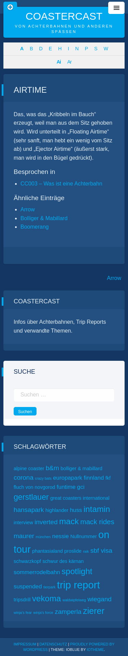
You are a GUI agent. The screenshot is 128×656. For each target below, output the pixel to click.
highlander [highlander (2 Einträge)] (56, 510)
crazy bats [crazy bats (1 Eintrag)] (43, 478)
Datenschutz (53, 644)
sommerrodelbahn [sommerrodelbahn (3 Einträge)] (37, 572)
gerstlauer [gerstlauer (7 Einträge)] (31, 497)
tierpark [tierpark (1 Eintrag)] (49, 587)
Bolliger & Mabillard (44, 218)
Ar (69, 62)
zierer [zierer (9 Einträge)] (93, 611)
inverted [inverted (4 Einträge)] (45, 522)
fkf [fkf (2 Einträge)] (108, 478)
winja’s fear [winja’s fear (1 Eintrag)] (23, 612)
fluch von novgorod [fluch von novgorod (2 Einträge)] (34, 487)
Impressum (25, 644)
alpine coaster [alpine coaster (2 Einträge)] (29, 468)
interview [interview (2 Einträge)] (23, 522)
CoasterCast (64, 16)
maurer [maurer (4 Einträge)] (24, 535)
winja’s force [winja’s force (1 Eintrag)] (43, 612)
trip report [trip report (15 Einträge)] (78, 584)
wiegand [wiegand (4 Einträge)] (99, 599)
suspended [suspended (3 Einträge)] (28, 586)
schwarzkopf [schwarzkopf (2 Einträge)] (27, 561)
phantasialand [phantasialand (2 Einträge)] (47, 551)
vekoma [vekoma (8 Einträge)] (46, 598)
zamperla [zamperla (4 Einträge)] (68, 611)
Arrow (27, 209)
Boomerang (34, 227)
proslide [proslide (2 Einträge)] (72, 551)
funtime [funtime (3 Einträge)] (66, 487)
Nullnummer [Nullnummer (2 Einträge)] (83, 536)
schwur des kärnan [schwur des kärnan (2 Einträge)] (63, 561)
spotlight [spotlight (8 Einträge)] (76, 571)
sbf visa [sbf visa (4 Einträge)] (101, 550)
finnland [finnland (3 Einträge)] (94, 478)
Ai (59, 62)
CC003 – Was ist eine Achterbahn (61, 184)
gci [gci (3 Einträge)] (81, 487)
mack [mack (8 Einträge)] (69, 521)
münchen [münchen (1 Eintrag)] (43, 537)
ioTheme (95, 650)
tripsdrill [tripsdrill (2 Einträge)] (22, 599)
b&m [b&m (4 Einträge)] (52, 468)
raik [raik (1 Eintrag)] (86, 551)
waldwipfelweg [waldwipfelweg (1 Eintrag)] (74, 600)
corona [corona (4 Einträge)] (23, 477)
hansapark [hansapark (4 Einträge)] (29, 509)
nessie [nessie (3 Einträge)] (60, 536)
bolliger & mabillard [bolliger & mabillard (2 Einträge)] (81, 468)
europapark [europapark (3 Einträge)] (67, 478)
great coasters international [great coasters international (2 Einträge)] (80, 498)
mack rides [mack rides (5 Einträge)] (97, 522)
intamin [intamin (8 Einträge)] (97, 509)
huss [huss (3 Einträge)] (76, 510)
